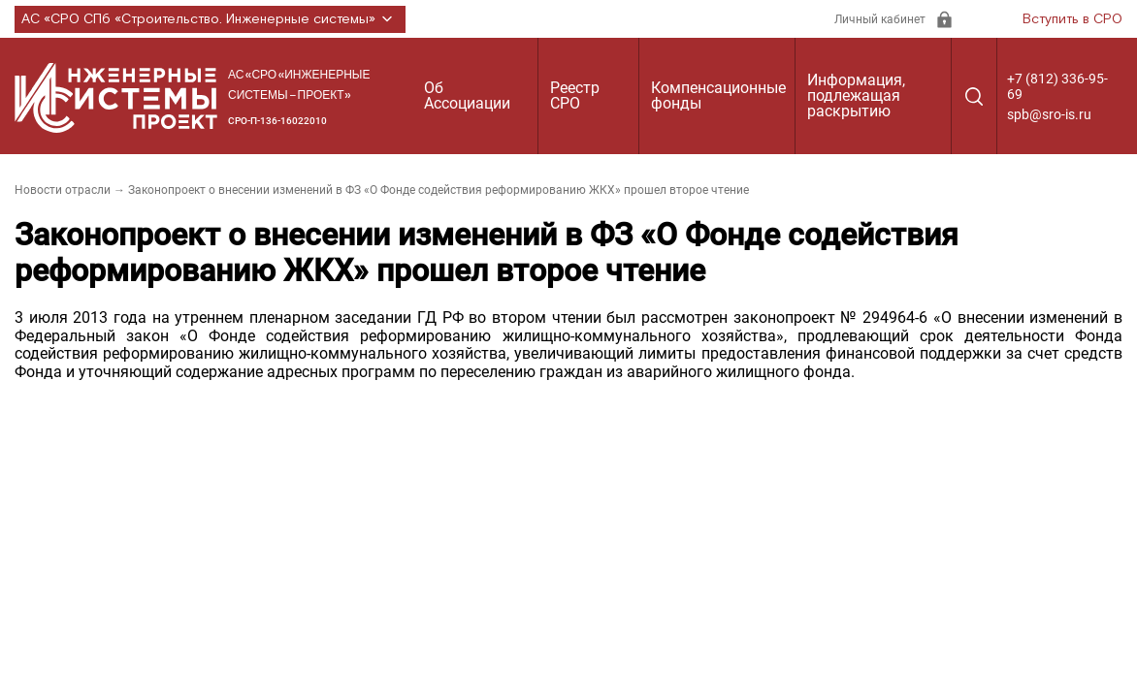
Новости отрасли (63, 190)
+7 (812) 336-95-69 (1057, 86)
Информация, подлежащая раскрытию (856, 95)
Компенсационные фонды (718, 95)
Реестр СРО (575, 95)
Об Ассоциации (467, 95)
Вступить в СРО (1072, 19)
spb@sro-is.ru (1049, 114)
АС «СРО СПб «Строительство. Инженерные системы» (210, 19)
